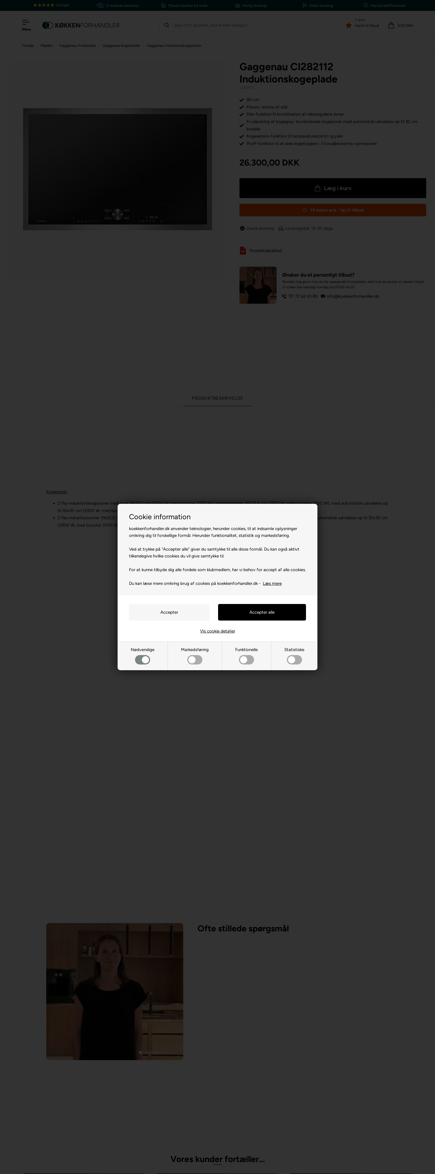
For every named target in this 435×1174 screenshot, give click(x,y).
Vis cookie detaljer (217, 631)
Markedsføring (195, 655)
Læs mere (272, 583)
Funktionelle (246, 655)
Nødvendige (142, 655)
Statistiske (294, 655)
